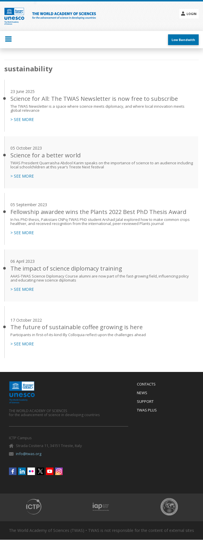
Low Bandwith (183, 40)
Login (191, 14)
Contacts (146, 384)
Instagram (59, 471)
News (142, 393)
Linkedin (22, 471)
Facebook (12, 471)
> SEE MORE (22, 119)
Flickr (31, 471)
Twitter (40, 471)
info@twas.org (28, 453)
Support (145, 401)
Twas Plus (147, 410)
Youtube (49, 471)
